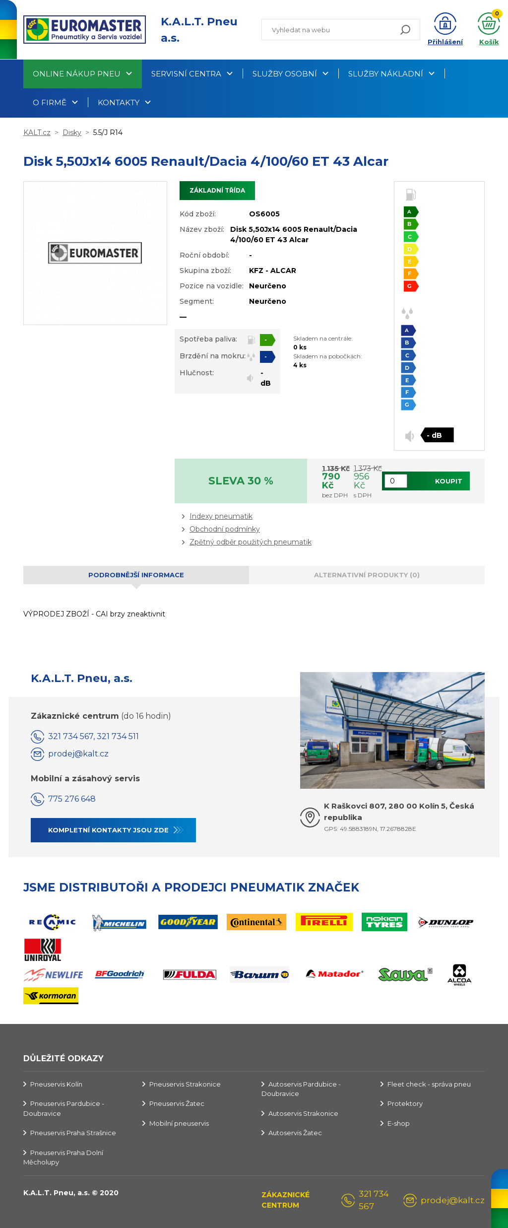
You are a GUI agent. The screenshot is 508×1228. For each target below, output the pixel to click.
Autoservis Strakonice (303, 1113)
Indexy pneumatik (221, 516)
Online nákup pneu (77, 73)
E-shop (398, 1123)
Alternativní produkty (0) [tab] (367, 575)
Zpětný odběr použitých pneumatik (251, 542)
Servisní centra (186, 73)
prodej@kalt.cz (78, 753)
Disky (72, 132)
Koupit (448, 481)
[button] (445, 30)
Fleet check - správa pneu (429, 1084)
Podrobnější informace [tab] (136, 575)
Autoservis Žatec (295, 1133)
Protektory (405, 1103)
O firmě (49, 102)
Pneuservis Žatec (176, 1103)
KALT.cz (37, 132)
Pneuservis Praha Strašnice (73, 1133)
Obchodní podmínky (225, 529)
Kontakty (118, 102)
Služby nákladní (385, 73)
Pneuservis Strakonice (185, 1084)
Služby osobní (285, 73)
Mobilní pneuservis (179, 1123)
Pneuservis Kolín (56, 1084)
